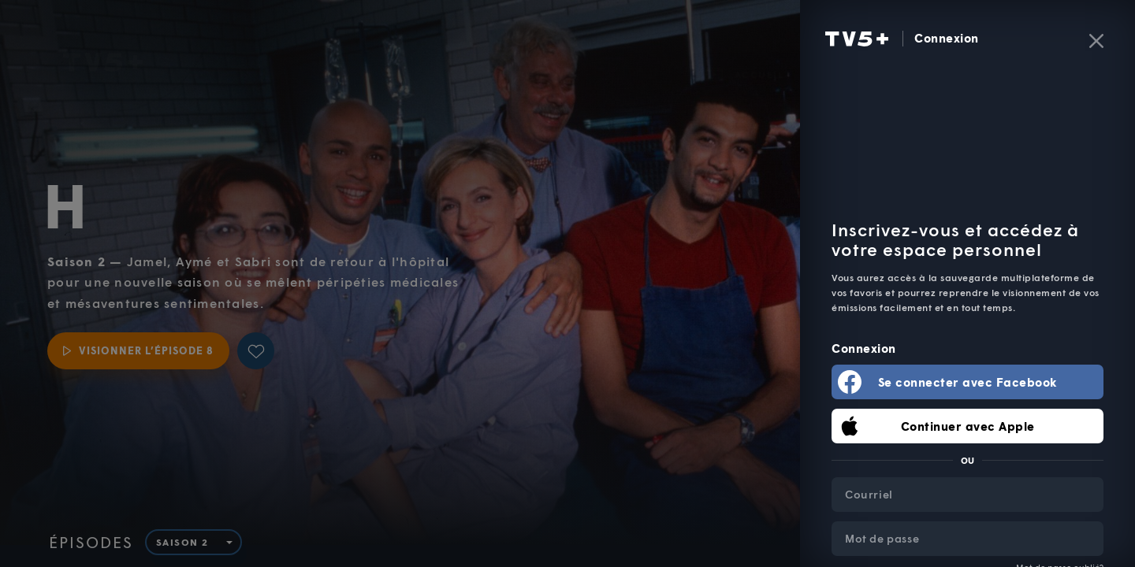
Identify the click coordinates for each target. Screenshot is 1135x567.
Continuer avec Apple (968, 426)
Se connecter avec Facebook (968, 382)
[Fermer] (1096, 41)
